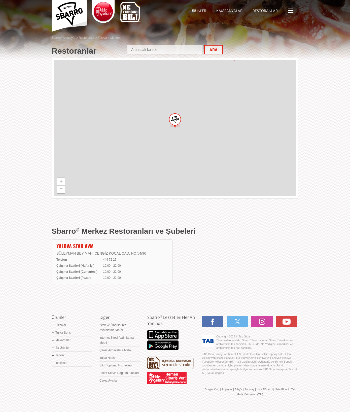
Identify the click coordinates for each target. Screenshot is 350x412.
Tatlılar (59, 355)
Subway (249, 389)
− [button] (61, 189)
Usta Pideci (282, 389)
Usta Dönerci (265, 389)
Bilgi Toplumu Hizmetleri (115, 365)
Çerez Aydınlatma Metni (115, 350)
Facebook (212, 321)
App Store (163, 334)
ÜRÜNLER (198, 11)
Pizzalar (60, 325)
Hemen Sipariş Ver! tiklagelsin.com (167, 378)
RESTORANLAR (265, 11)
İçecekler (61, 363)
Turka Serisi (63, 332)
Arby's (238, 389)
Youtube (286, 321)
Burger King (212, 389)
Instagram (262, 321)
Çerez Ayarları (109, 380)
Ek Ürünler (62, 348)
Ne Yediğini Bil (170, 363)
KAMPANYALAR (229, 11)
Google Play (163, 345)
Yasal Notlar (107, 358)
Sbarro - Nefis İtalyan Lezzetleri (69, 14)
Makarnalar (63, 340)
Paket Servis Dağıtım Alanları (119, 373)
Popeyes (227, 389)
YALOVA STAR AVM (74, 246)
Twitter (237, 321)
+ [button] (61, 182)
